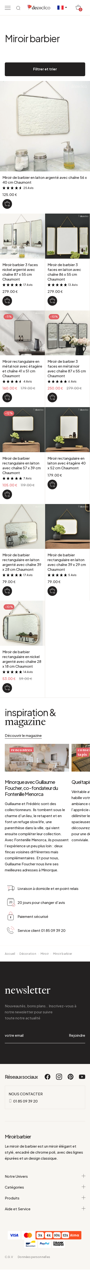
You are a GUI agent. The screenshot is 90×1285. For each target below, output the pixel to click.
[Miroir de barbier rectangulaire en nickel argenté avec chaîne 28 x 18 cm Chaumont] (7, 688)
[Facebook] (47, 1078)
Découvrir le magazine (23, 735)
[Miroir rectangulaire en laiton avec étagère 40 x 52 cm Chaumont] (52, 484)
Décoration (27, 953)
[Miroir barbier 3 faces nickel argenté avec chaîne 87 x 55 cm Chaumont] (7, 301)
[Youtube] (82, 1078)
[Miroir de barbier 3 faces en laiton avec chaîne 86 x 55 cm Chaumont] (52, 301)
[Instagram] (59, 1078)
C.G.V (9, 1257)
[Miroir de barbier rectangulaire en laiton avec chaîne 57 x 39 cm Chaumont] (7, 494)
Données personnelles (34, 1257)
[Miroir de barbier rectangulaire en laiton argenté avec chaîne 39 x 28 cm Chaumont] (7, 591)
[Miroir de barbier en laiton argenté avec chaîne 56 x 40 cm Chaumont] (7, 204)
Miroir (45, 953)
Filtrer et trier (45, 69)
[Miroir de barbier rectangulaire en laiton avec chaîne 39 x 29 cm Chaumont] (52, 591)
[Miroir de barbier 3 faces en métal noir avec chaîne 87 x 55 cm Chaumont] (52, 397)
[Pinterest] (70, 1078)
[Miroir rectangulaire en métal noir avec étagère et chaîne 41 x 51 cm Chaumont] (7, 397)
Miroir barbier (62, 953)
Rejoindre (77, 1035)
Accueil (10, 953)
